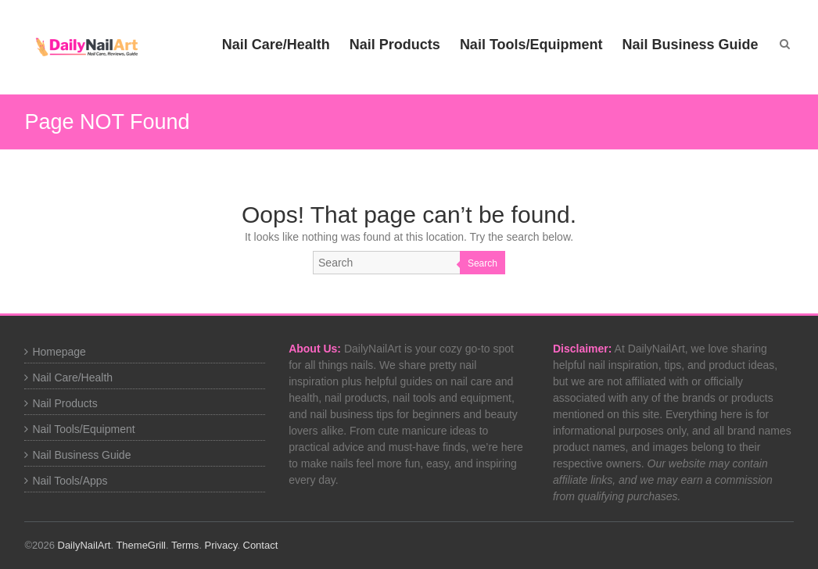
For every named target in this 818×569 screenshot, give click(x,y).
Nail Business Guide (690, 44)
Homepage (59, 351)
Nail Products (395, 44)
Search (482, 263)
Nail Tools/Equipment (531, 44)
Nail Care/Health (276, 44)
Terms (185, 545)
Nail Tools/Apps (69, 480)
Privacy (221, 545)
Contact (260, 545)
